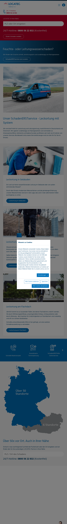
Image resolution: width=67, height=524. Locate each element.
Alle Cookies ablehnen (32, 281)
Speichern (45, 281)
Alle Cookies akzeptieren (40, 286)
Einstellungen (42, 275)
